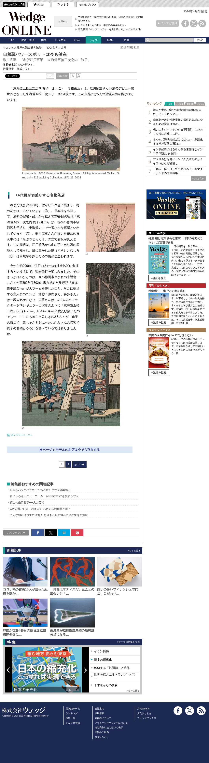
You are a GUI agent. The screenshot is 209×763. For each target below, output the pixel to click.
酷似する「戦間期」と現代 (112, 667)
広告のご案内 (102, 732)
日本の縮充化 (25, 689)
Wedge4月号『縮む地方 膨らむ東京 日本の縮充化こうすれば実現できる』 (111, 19)
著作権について (103, 718)
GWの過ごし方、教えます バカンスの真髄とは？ (40, 508)
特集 (110, 40)
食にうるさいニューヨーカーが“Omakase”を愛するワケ (44, 496)
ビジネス (60, 40)
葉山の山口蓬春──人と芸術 (27, 502)
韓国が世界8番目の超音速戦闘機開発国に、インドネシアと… (177, 112)
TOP (11, 40)
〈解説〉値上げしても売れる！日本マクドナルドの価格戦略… (178, 171)
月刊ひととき (144, 713)
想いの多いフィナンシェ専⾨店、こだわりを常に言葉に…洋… (178, 131)
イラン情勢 (101, 651)
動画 (126, 40)
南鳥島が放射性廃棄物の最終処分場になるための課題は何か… (178, 121)
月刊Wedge (143, 708)
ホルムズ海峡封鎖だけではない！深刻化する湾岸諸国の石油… (178, 141)
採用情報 (99, 713)
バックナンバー (16, 532)
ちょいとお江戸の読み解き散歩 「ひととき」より (34, 47)
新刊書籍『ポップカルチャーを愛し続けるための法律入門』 (110, 29)
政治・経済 (27, 40)
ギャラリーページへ (21, 435)
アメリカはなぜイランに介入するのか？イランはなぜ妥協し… (178, 161)
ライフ (93, 40)
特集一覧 (70, 718)
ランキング (71, 713)
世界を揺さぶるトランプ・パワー (114, 676)
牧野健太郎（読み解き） (18, 64)
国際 (44, 40)
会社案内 (99, 708)
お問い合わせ (102, 737)
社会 (77, 40)
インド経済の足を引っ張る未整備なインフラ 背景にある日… (178, 151)
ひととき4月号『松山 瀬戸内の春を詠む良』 (102, 25)
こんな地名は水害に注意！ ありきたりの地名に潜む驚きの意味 (49, 515)
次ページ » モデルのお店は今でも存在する (70, 449)
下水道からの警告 (106, 685)
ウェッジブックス (146, 718)
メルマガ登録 (168, 23)
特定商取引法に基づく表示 (109, 727)
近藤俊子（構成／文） (17, 68)
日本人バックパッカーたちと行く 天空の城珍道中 (40, 489)
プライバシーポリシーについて (111, 722)
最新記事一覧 (73, 708)
